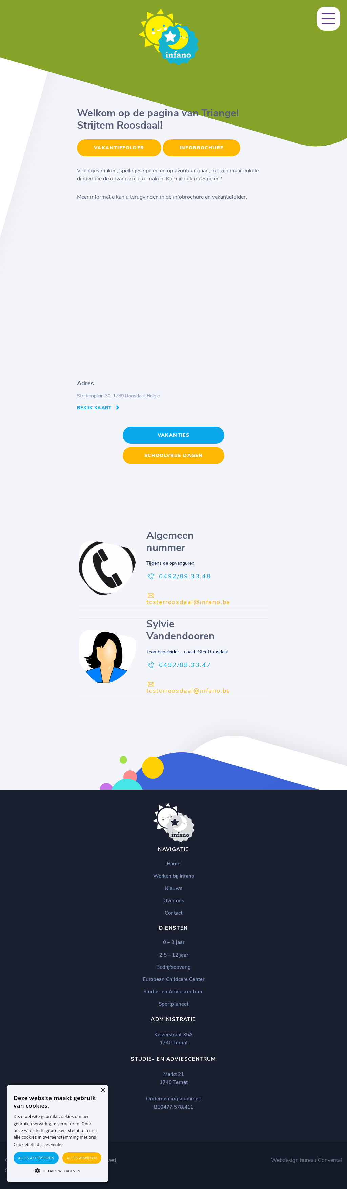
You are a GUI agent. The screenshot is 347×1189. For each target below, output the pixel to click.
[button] (58, 1170)
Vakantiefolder (119, 148)
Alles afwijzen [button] (82, 1158)
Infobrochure (202, 148)
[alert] (57, 1133)
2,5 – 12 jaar (173, 955)
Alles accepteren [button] (36, 1158)
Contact (173, 912)
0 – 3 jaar (173, 942)
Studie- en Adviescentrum (173, 991)
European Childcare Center (173, 979)
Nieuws (173, 888)
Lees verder (52, 1144)
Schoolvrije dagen (173, 455)
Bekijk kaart (94, 408)
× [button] (102, 1090)
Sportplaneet (173, 1004)
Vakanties (174, 435)
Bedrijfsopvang (173, 967)
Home (173, 863)
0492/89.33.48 (185, 576)
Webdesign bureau (294, 1160)
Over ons (173, 900)
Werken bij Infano (173, 875)
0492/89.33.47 (185, 665)
